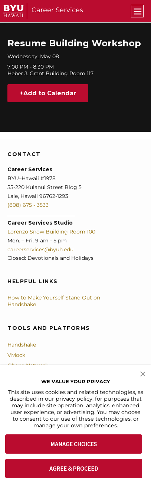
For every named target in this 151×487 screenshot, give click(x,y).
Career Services (57, 10)
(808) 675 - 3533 (28, 205)
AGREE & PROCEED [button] (73, 468)
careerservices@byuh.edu (40, 249)
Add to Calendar (49, 93)
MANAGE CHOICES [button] (73, 444)
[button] (142, 373)
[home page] (13, 11)
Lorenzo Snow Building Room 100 (51, 231)
